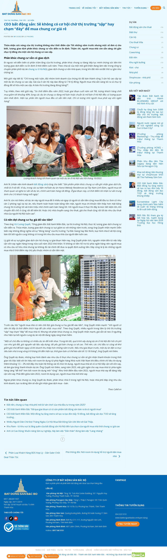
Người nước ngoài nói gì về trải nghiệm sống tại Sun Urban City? (150, 125)
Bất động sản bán (110, 8)
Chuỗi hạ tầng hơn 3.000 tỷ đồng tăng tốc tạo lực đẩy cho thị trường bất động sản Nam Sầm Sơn (150, 113)
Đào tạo (128, 550)
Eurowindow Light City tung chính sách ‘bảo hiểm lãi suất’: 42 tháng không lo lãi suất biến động (150, 206)
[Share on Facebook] (62, 439)
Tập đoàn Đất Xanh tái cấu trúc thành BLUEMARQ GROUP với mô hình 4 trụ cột (150, 100)
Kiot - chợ (134, 67)
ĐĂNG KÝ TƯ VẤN (16, 556)
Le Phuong (28, 36)
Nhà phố (133, 72)
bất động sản (40, 184)
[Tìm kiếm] (164, 7)
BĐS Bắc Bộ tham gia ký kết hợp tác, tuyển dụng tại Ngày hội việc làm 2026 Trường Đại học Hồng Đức (150, 220)
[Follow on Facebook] (6, 518)
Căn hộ (132, 37)
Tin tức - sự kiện (26, 20)
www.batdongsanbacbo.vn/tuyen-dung (131, 517)
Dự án (60, 550)
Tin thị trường (11, 20)
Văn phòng (134, 82)
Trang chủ (74, 8)
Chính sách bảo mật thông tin (108, 550)
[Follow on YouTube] (16, 518)
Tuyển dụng (141, 8)
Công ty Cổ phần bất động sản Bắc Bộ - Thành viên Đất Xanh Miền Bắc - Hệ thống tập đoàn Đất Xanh (87, 554)
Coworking (134, 52)
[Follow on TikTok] (11, 518)
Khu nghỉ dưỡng (137, 62)
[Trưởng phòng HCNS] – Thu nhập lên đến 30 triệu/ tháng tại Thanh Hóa (150, 151)
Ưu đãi (155, 8)
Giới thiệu (51, 550)
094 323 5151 (121, 514)
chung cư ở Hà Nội (37, 69)
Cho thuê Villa (136, 42)
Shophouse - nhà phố (140, 77)
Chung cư (134, 47)
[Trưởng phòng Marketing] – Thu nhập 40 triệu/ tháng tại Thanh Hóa (150, 138)
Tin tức (127, 8)
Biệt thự (133, 32)
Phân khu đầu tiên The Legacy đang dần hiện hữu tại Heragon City (150, 164)
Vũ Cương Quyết (22, 224)
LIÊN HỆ (89, 550)
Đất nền (133, 57)
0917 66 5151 (34, 556)
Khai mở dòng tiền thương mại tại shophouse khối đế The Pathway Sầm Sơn (150, 175)
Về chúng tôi (90, 8)
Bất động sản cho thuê (140, 27)
